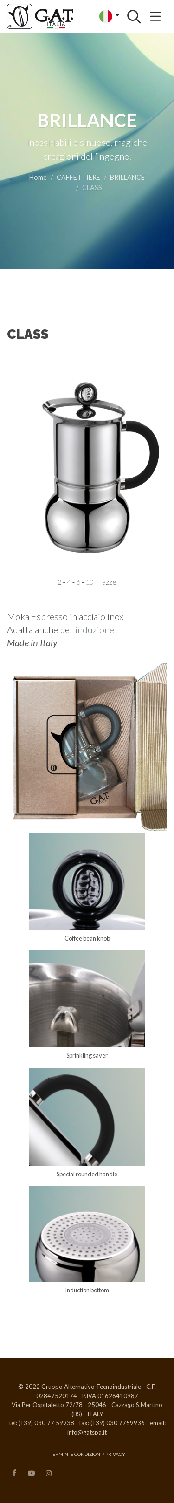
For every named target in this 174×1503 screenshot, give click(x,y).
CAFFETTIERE (78, 177)
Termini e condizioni (75, 1454)
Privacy (115, 1454)
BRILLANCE (127, 177)
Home (38, 177)
